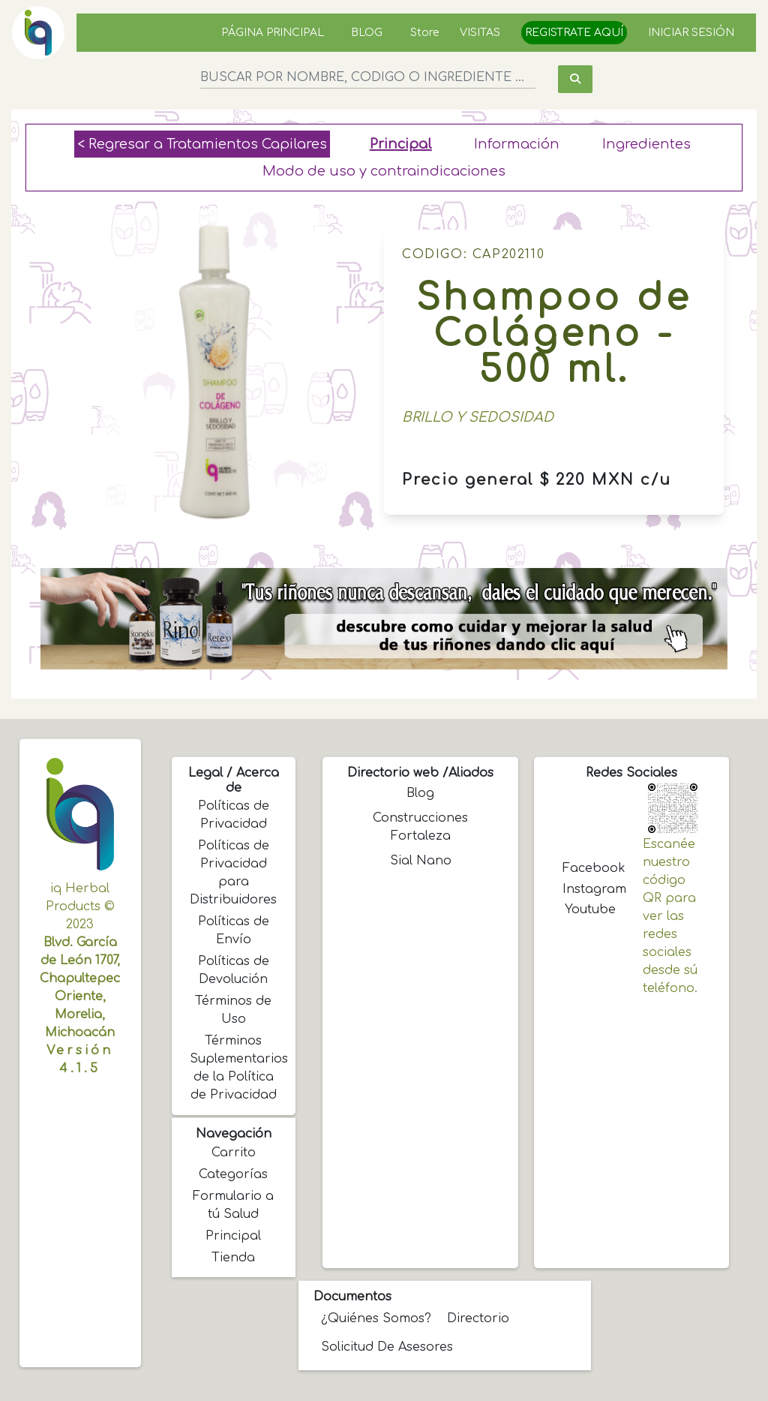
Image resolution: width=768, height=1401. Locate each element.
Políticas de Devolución (233, 970)
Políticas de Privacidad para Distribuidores (233, 872)
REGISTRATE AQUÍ (574, 32)
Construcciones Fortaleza (420, 827)
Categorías (233, 1174)
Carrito (234, 1152)
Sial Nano (421, 860)
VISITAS (480, 32)
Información (517, 144)
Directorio (478, 1318)
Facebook (591, 868)
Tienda (233, 1257)
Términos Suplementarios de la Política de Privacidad (235, 1068)
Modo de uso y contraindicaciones (384, 171)
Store (424, 32)
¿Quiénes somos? (376, 1318)
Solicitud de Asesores (387, 1347)
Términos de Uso (233, 1010)
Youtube (590, 909)
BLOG (366, 32)
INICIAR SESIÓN (691, 32)
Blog (420, 793)
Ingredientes (646, 144)
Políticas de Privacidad (233, 815)
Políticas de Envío (233, 930)
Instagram (591, 889)
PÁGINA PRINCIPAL (272, 32)
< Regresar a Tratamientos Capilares (202, 144)
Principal (401, 144)
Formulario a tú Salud (233, 1205)
